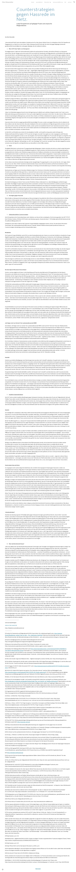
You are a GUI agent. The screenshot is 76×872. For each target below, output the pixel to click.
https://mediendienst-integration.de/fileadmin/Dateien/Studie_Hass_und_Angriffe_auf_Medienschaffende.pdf (31, 681)
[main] (38, 18)
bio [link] (65, 2)
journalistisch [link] (39, 2)
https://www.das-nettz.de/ (23, 722)
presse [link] (70, 2)
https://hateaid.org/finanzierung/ (15, 752)
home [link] (32, 2)
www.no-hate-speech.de (11, 625)
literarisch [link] (46, 2)
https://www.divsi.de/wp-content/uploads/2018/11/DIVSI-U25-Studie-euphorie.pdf (25, 672)
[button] (74, 2)
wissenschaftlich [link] (57, 2)
